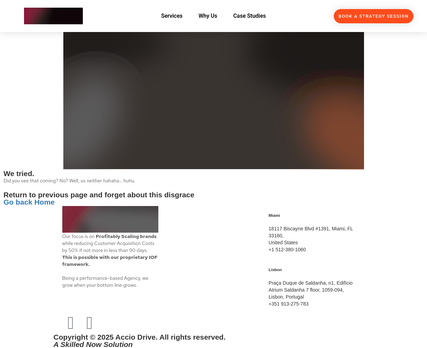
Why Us (208, 16)
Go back (18, 202)
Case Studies (249, 16)
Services (172, 16)
